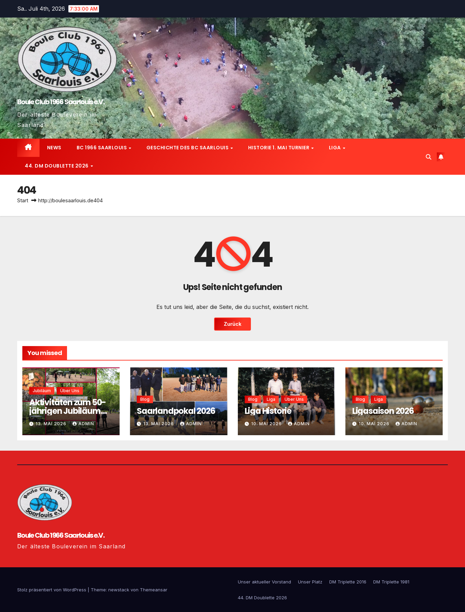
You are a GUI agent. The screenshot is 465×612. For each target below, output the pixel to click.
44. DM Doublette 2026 (57, 165)
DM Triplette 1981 (391, 581)
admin (83, 423)
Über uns (69, 390)
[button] (428, 156)
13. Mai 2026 (52, 423)
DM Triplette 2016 (347, 581)
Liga (335, 147)
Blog (145, 399)
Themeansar (153, 589)
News (54, 147)
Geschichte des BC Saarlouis (188, 147)
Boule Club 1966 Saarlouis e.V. (60, 102)
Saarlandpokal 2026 (176, 411)
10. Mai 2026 (267, 423)
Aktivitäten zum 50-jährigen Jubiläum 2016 (67, 411)
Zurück (232, 324)
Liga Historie (268, 411)
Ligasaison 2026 (383, 411)
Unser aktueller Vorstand (264, 581)
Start (22, 200)
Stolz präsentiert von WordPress (52, 589)
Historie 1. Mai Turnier (279, 147)
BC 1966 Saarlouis (102, 147)
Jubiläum (42, 390)
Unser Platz (310, 581)
